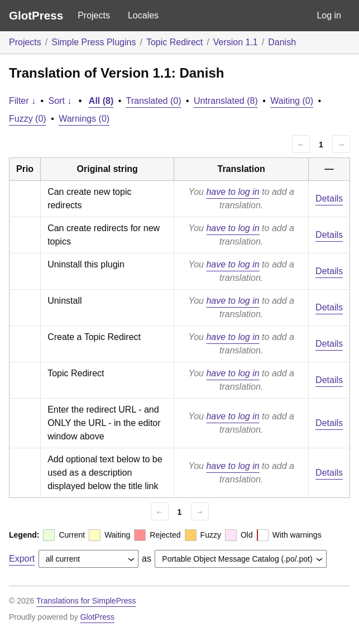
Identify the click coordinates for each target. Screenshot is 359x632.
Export (22, 558)
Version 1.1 (235, 42)
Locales (143, 15)
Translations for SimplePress (86, 600)
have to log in (232, 192)
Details (329, 198)
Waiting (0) (291, 101)
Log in (329, 15)
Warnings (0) (84, 118)
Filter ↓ (22, 101)
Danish (282, 42)
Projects (94, 15)
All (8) (101, 101)
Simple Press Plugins (93, 42)
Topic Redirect (174, 42)
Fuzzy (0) (27, 118)
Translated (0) (153, 101)
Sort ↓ (60, 101)
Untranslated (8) (226, 101)
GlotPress (36, 15)
